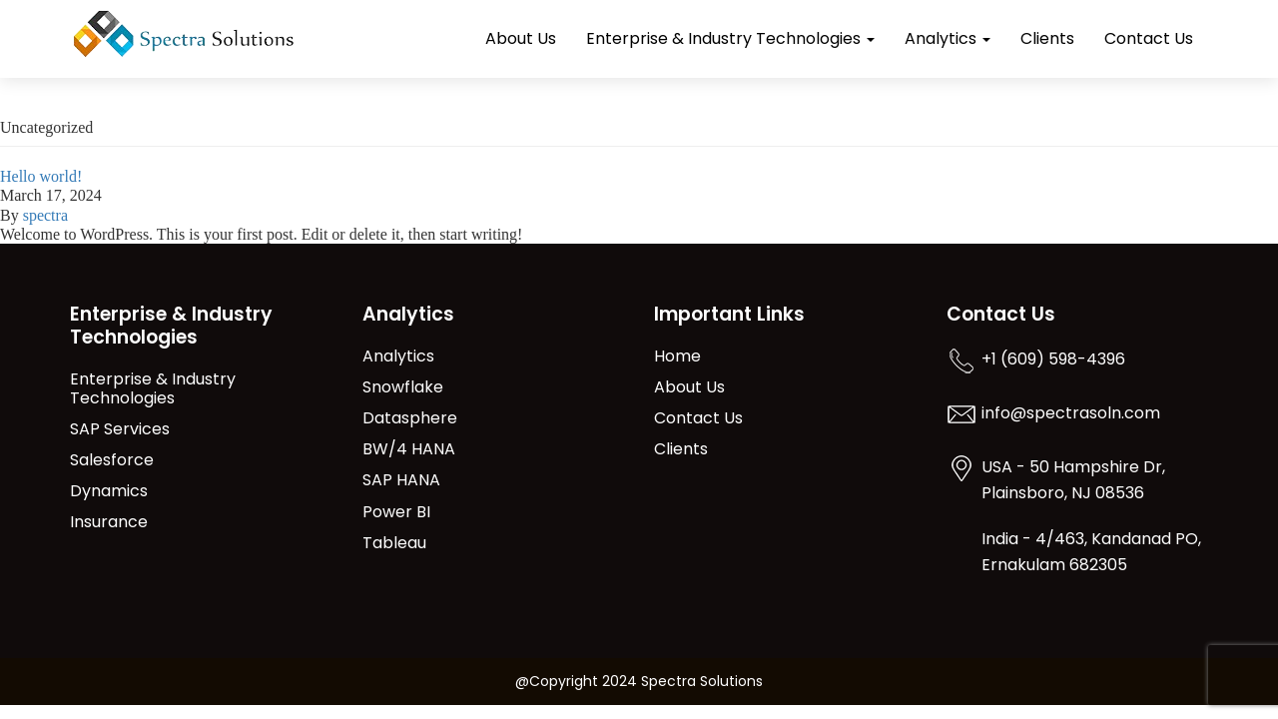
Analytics (947, 38)
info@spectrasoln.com (1070, 413)
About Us (520, 38)
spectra (45, 215)
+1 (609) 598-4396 (1053, 360)
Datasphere (409, 418)
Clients (1047, 38)
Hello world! (41, 176)
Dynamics (109, 491)
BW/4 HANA (408, 449)
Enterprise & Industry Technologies (730, 38)
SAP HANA (401, 480)
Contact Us (1148, 38)
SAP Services (120, 429)
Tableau (394, 543)
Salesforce (112, 460)
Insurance (109, 522)
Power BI (396, 512)
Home (677, 357)
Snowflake (402, 387)
